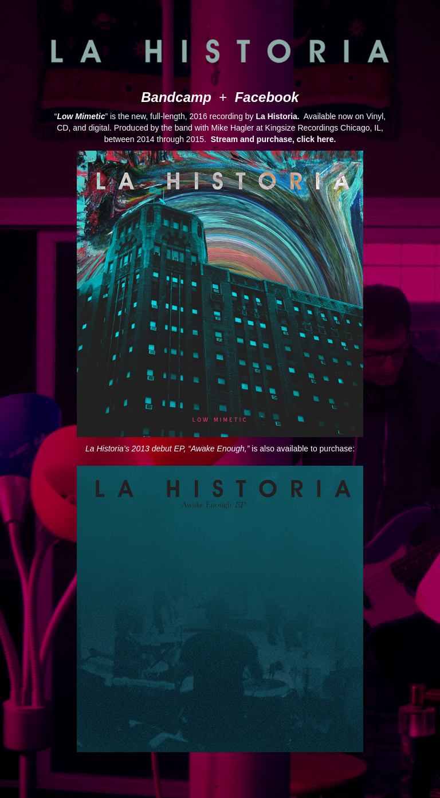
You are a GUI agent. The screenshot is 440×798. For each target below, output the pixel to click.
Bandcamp (176, 97)
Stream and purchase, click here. (273, 139)
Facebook (267, 97)
